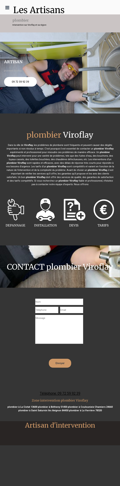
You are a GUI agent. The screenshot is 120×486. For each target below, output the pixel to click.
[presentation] (59, 352)
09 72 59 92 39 (20, 81)
